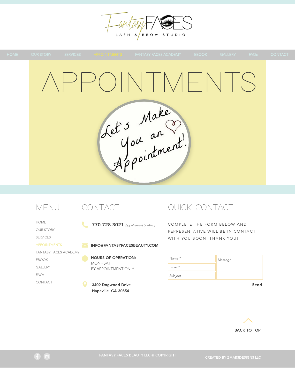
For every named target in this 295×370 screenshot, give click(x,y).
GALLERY (43, 267)
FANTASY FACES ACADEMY (57, 252)
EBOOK (42, 260)
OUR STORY (45, 230)
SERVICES (43, 237)
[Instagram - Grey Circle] (47, 356)
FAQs (40, 275)
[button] (72, 54)
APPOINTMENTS (49, 245)
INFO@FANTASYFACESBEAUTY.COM (125, 245)
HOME (41, 222)
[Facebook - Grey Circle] (37, 356)
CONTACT (44, 282)
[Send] (257, 285)
